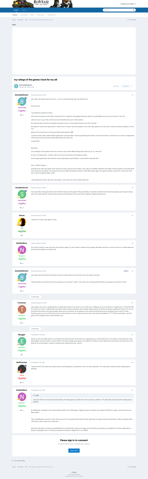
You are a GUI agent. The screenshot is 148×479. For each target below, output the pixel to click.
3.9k (22, 207)
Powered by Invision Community (74, 476)
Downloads (24, 15)
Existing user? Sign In (128, 4)
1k (22, 235)
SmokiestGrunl (21, 188)
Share (116, 86)
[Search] (112, 10)
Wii (33, 87)
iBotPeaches (21, 362)
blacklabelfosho (26, 85)
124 (22, 263)
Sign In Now (74, 450)
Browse (16, 10)
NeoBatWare (21, 243)
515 (22, 115)
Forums (14, 15)
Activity (24, 10)
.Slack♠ (22, 215)
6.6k (22, 382)
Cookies (74, 472)
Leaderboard (51, 15)
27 (22, 323)
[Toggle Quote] (34, 395)
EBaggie (21, 335)
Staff (32, 15)
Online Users (40, 15)
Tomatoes (21, 303)
